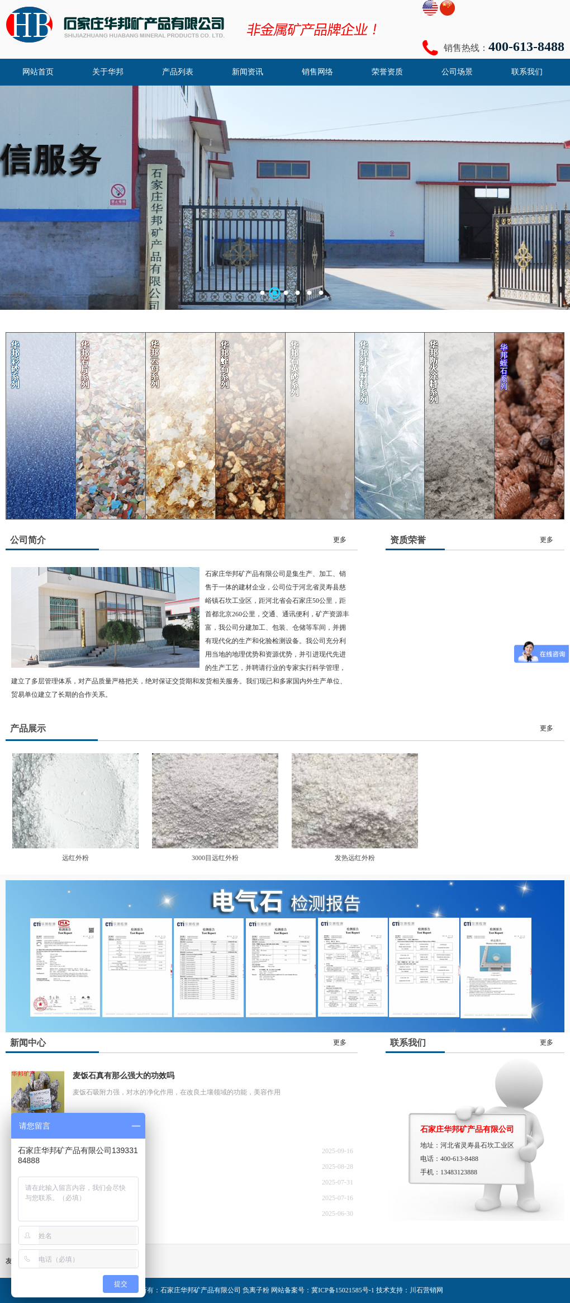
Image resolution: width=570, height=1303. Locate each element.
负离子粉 (256, 1290)
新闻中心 (28, 1042)
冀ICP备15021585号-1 (342, 1290)
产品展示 (28, 728)
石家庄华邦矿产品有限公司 (200, 1290)
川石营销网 (426, 1290)
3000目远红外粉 (215, 858)
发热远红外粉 (355, 858)
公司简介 (28, 540)
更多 (339, 540)
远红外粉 (75, 858)
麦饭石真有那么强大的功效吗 (123, 1075)
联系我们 (408, 1042)
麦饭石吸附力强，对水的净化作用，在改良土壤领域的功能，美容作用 (177, 1092)
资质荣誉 (408, 540)
